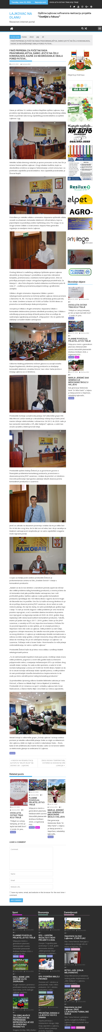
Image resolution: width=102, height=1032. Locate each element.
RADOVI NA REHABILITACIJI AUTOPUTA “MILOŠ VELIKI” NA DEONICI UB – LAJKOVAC (21, 763)
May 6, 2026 (81, 944)
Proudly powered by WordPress (36, 1028)
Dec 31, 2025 (55, 919)
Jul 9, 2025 (54, 980)
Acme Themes (73, 1028)
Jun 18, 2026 (29, 952)
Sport (37, 827)
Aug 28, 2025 (55, 952)
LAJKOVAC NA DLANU (20, 15)
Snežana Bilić (26, 64)
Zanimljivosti (75, 940)
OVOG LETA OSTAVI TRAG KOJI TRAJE (63, 2)
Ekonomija (42, 948)
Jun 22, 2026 (52, 804)
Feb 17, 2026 (82, 972)
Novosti (12, 753)
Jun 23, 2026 (15, 807)
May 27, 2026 (82, 919)
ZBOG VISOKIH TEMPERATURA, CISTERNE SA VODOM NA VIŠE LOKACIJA (53, 763)
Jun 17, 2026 (29, 982)
